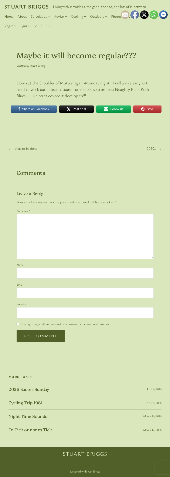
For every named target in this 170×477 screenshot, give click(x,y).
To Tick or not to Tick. (30, 429)
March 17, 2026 (152, 430)
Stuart (33, 66)
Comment (23, 211)
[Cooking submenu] (85, 16)
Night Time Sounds (27, 416)
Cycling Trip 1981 (25, 402)
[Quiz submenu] (29, 26)
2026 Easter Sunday (28, 389)
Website (21, 304)
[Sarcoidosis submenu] (49, 16)
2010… (152, 148)
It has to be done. (25, 148)
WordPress (93, 471)
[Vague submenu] (15, 26)
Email (20, 284)
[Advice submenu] (66, 16)
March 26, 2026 (152, 416)
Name (20, 265)
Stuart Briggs (26, 6)
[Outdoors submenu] (106, 16)
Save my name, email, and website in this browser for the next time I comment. (65, 324)
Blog (42, 66)
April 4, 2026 (154, 403)
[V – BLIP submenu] (49, 26)
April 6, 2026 (154, 389)
